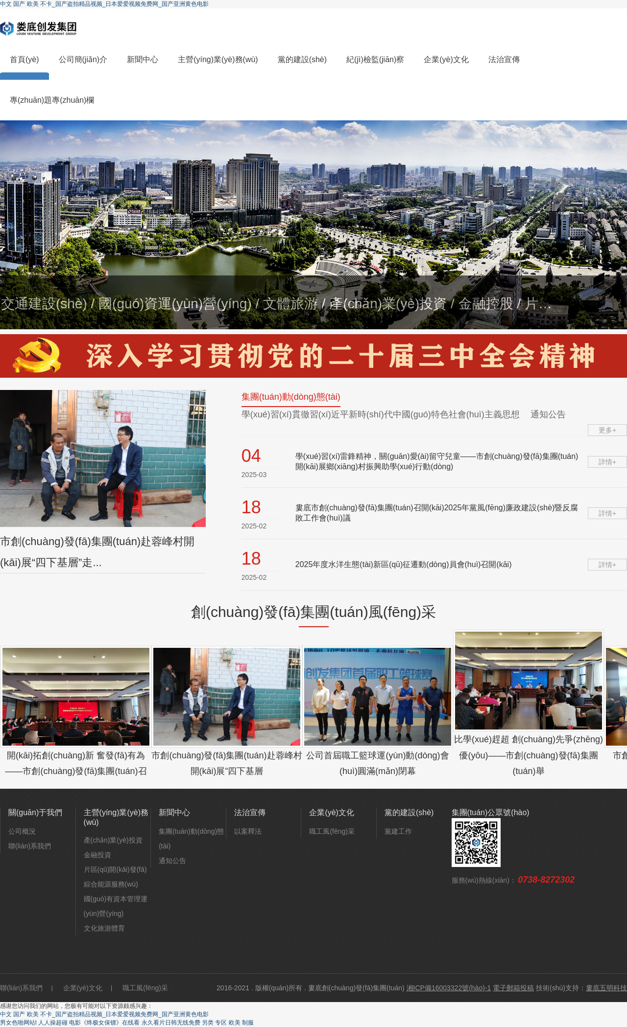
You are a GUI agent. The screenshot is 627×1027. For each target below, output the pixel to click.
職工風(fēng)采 (332, 831)
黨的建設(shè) (302, 59)
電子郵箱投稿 (513, 988)
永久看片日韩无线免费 (171, 1022)
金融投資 (97, 855)
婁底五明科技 (606, 988)
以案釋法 (248, 831)
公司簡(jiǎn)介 (83, 59)
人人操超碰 (53, 1022)
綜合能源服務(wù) (111, 884)
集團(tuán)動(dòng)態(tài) (191, 838)
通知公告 (172, 861)
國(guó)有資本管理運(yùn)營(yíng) (116, 906)
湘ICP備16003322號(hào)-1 (449, 988)
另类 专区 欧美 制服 (228, 1022)
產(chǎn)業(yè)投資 (113, 840)
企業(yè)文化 (446, 59)
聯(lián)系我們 (29, 846)
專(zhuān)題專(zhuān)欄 (52, 100)
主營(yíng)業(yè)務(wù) (218, 59)
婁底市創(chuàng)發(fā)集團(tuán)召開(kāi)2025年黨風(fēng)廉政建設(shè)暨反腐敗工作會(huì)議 (437, 512)
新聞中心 (142, 59)
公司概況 (22, 831)
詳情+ (607, 462)
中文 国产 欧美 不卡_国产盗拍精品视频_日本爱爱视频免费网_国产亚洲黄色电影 (104, 3)
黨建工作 (398, 831)
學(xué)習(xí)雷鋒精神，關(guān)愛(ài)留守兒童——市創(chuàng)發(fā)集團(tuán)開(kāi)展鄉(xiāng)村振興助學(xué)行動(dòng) (437, 461)
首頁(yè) (24, 59)
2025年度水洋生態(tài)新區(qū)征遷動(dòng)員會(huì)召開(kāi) (403, 564)
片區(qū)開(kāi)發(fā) (115, 869)
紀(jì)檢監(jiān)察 (375, 59)
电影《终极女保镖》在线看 (104, 1022)
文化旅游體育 (104, 928)
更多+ (607, 430)
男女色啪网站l (18, 1022)
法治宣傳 (504, 59)
